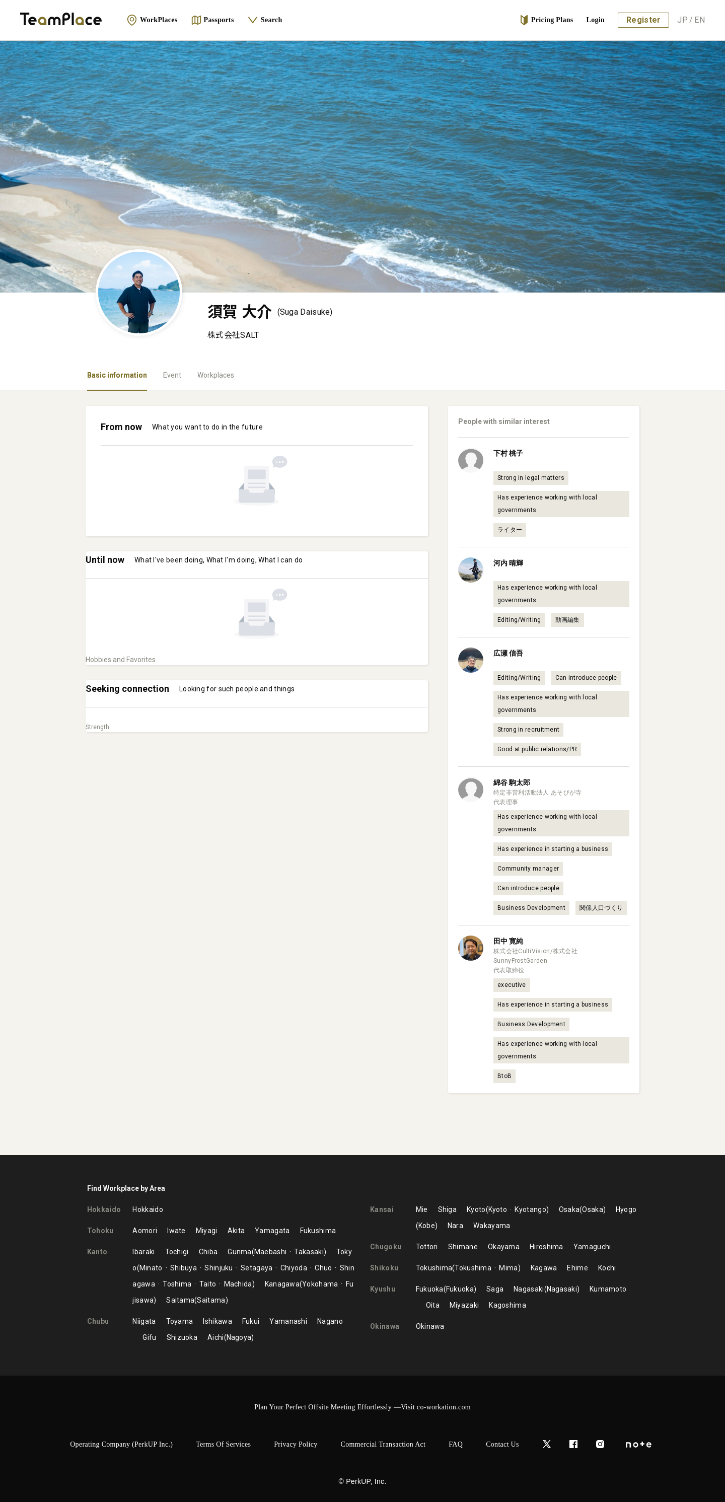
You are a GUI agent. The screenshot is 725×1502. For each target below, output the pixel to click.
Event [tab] (172, 375)
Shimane (463, 1247)
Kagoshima (507, 1305)
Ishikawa (217, 1321)
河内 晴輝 (508, 563)
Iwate (176, 1231)
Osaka (569, 1209)
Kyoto (476, 1209)
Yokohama (320, 1284)
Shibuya (183, 1268)
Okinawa (430, 1326)
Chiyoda (293, 1268)
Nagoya (239, 1337)
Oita (433, 1305)
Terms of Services (223, 1444)
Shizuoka (182, 1337)
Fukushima (318, 1231)
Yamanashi (288, 1321)
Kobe (426, 1226)
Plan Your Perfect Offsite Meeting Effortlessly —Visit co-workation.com (362, 1407)
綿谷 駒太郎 (511, 782)
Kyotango (530, 1209)
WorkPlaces (152, 20)
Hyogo (626, 1209)
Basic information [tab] (117, 375)
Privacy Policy (295, 1444)
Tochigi (177, 1252)
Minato (151, 1268)
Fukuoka (430, 1289)
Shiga (447, 1209)
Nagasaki (529, 1289)
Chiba (208, 1252)
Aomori (144, 1231)
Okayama (504, 1247)
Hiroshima (546, 1247)
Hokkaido (147, 1209)
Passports (212, 20)
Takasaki (308, 1252)
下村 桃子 (508, 453)
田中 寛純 (508, 941)
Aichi (215, 1337)
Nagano (330, 1321)
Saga (494, 1289)
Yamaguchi (592, 1247)
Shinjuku (218, 1268)
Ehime (577, 1268)
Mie (422, 1209)
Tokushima (434, 1268)
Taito (207, 1284)
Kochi (607, 1268)
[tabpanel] (362, 773)
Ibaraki (143, 1252)
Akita (236, 1231)
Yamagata (272, 1231)
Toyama (179, 1321)
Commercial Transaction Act (383, 1444)
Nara (455, 1226)
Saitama (180, 1300)
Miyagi (207, 1231)
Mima (508, 1268)
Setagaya (256, 1268)
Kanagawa (282, 1284)
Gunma (240, 1252)
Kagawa (544, 1268)
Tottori (427, 1247)
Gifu (149, 1337)
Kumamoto (608, 1289)
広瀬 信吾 (508, 653)
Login (596, 20)
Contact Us (502, 1444)
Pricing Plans (546, 20)
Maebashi (270, 1252)
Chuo (323, 1268)
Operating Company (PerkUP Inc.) (121, 1444)
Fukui (251, 1321)
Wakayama (491, 1226)
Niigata (144, 1321)
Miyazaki (464, 1305)
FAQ (456, 1444)
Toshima (177, 1284)
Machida (238, 1284)
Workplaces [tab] (215, 375)
